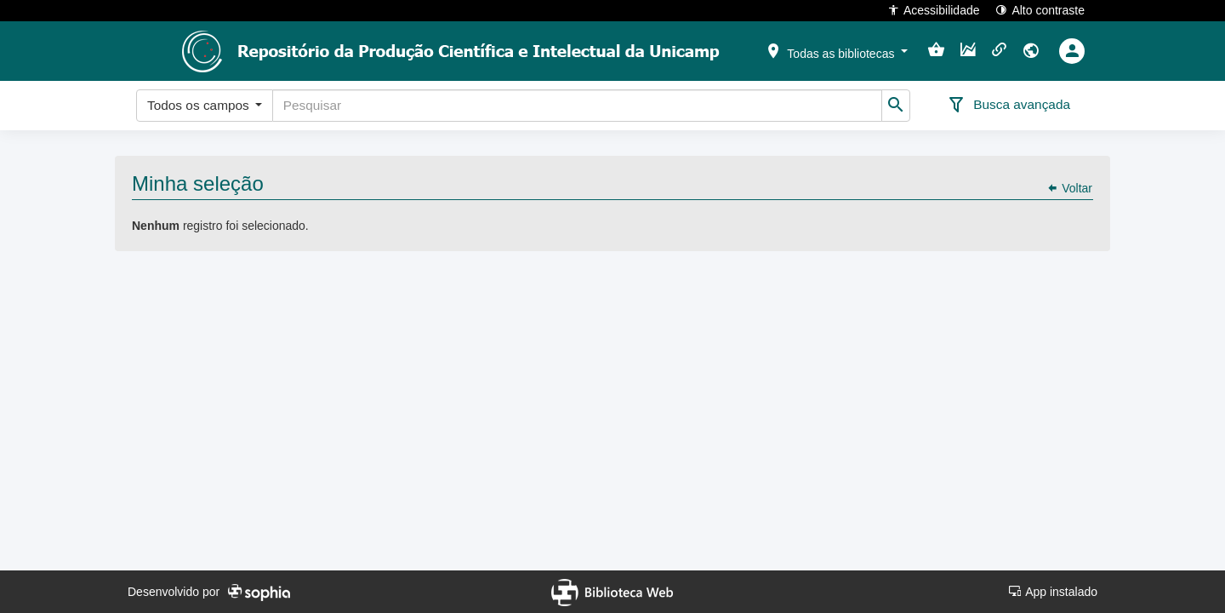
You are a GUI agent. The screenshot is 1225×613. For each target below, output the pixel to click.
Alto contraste (1040, 9)
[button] (836, 50)
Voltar (1069, 188)
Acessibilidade (933, 9)
